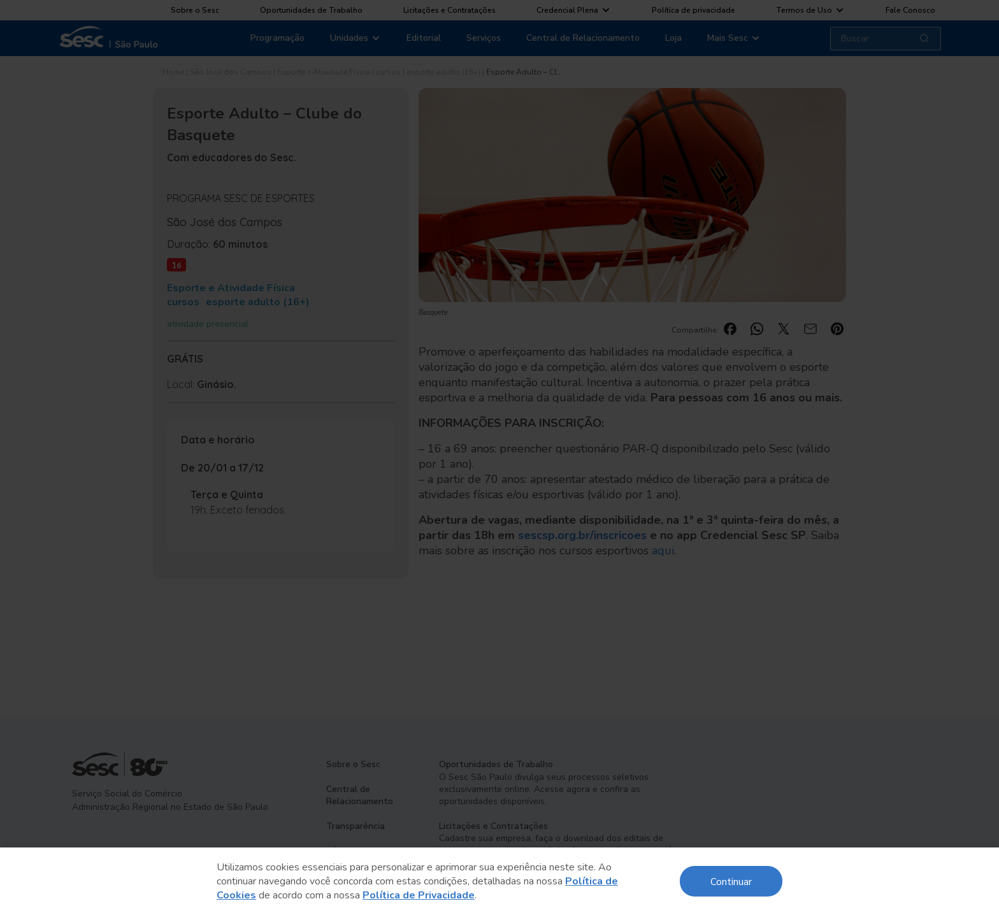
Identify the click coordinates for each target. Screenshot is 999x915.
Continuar (731, 881)
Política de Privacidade (419, 895)
